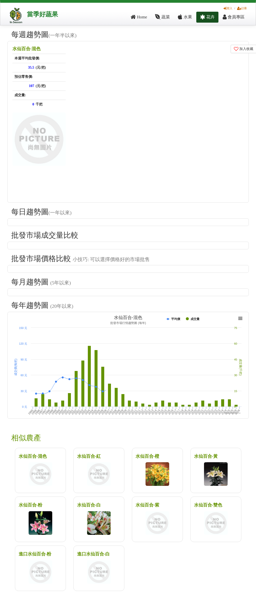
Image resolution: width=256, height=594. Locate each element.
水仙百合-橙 (147, 456)
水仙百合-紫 (147, 505)
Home (139, 17)
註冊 (242, 8)
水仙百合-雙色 (208, 505)
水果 (185, 17)
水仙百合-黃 (206, 456)
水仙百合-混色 (26, 48)
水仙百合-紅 (89, 456)
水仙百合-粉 (31, 505)
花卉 (207, 17)
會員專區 (234, 17)
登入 (228, 8)
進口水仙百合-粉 (35, 553)
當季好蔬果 (42, 14)
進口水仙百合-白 (93, 553)
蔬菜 (162, 17)
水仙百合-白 (89, 505)
